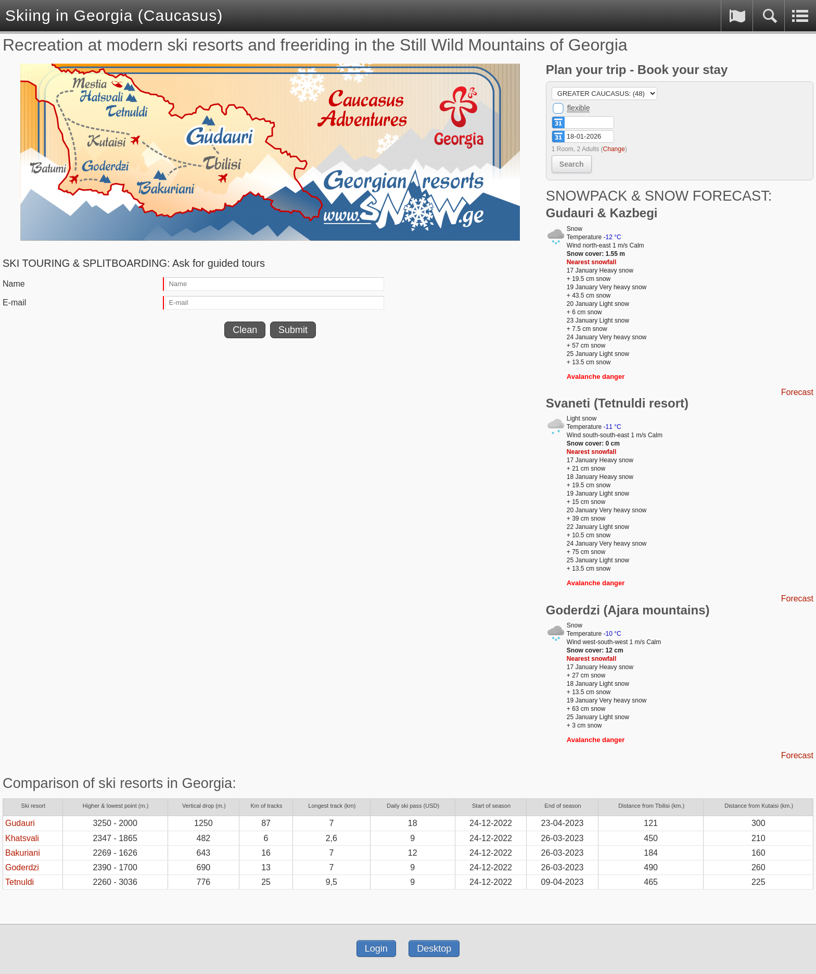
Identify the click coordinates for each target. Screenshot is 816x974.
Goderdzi (22, 867)
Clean (245, 330)
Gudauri (20, 823)
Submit (293, 330)
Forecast (797, 392)
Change (614, 149)
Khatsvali (22, 838)
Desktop (434, 948)
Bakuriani (22, 852)
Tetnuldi (19, 882)
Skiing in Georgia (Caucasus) (114, 15)
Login (376, 948)
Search (571, 164)
